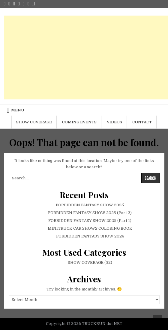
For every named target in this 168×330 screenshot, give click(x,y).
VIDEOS (114, 122)
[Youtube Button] (19, 3)
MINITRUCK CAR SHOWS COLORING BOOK (90, 228)
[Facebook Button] (9, 3)
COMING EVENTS (79, 122)
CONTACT (142, 122)
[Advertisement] (86, 57)
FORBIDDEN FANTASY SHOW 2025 (90, 205)
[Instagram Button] (14, 3)
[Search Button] (33, 3)
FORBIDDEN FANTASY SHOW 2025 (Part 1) (89, 220)
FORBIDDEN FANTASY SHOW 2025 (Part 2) (90, 213)
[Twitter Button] (5, 3)
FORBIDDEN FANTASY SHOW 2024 (90, 236)
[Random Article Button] (24, 3)
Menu (17, 110)
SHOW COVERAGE (34, 122)
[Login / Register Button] (28, 3)
